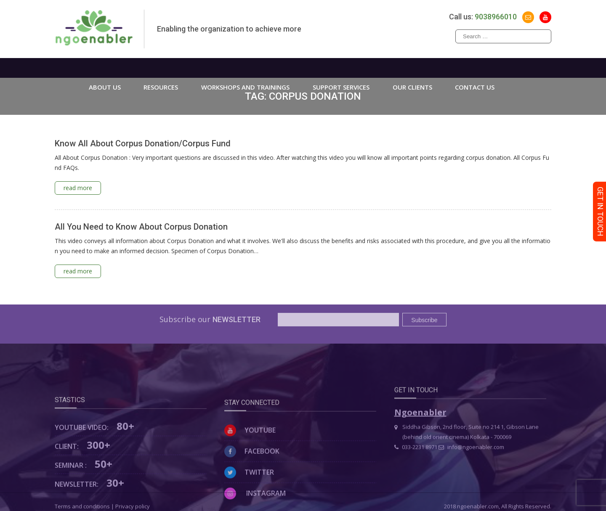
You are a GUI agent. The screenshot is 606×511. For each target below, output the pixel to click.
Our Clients (412, 68)
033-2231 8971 (415, 462)
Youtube (250, 455)
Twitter (249, 497)
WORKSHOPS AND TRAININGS (245, 68)
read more (78, 188)
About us (105, 68)
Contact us (474, 68)
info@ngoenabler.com (471, 462)
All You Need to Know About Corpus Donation (141, 227)
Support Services (341, 68)
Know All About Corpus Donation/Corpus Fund (143, 143)
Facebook (251, 476)
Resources (161, 68)
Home (60, 68)
